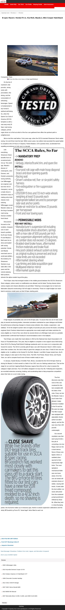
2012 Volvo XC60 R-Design (11, 582)
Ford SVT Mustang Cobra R (10, 542)
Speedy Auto (5, 13)
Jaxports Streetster (7, 545)
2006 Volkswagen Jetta (9, 565)
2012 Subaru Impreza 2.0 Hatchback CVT (15, 574)
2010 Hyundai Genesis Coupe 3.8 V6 (14, 569)
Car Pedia (28, 4)
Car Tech (21, 4)
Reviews (13, 13)
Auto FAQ (13, 4)
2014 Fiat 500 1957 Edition (9, 538)
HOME (6, 4)
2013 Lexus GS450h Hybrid (9, 555)
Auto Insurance (48, 4)
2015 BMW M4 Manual (9, 591)
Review (21, 13)
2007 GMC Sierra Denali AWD (11, 587)
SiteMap (21, 606)
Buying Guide (37, 4)
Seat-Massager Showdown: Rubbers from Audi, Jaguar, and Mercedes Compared (25, 551)
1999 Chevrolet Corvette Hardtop (12, 578)
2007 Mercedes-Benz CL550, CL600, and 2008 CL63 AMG (20, 596)
